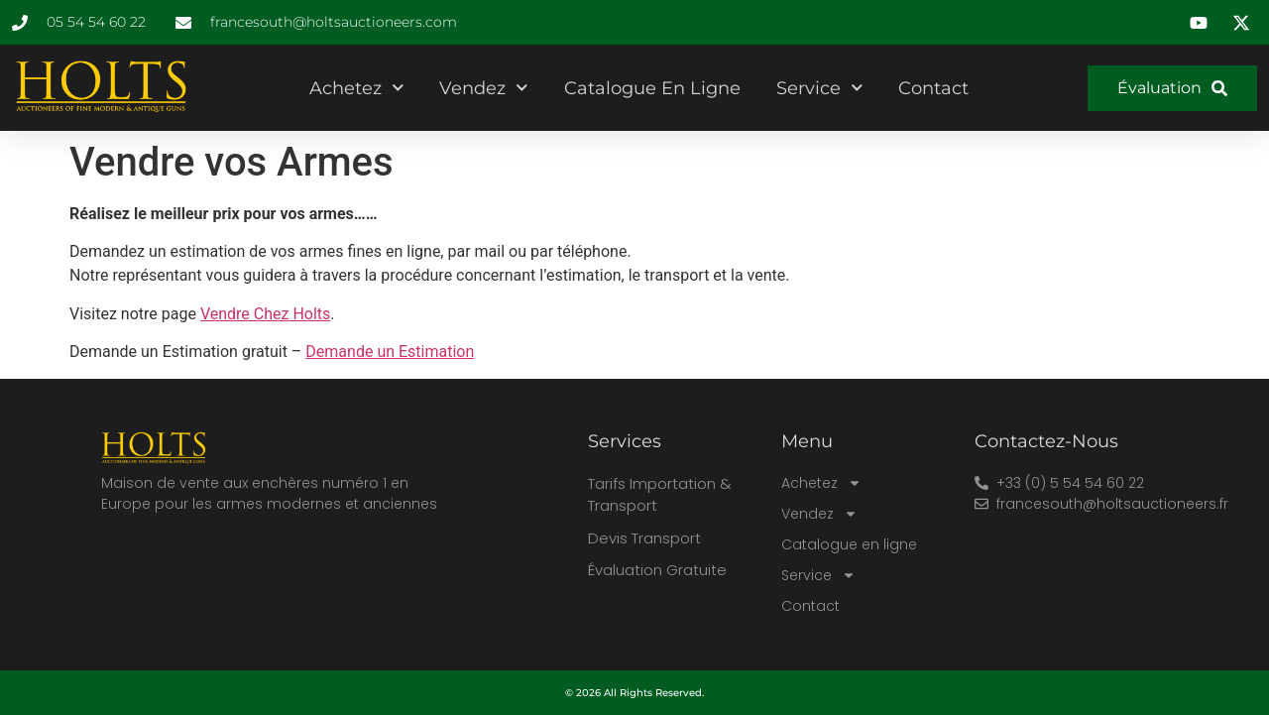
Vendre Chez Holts (265, 313)
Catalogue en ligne (652, 88)
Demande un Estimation (389, 351)
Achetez (356, 87)
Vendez (483, 87)
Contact (933, 88)
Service (820, 87)
